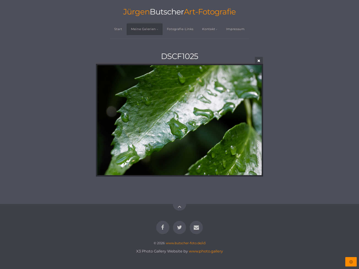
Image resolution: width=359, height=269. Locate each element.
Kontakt (208, 29)
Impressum (235, 29)
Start (118, 29)
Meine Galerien (143, 29)
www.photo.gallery (206, 251)
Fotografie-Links (180, 29)
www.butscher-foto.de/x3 (186, 243)
